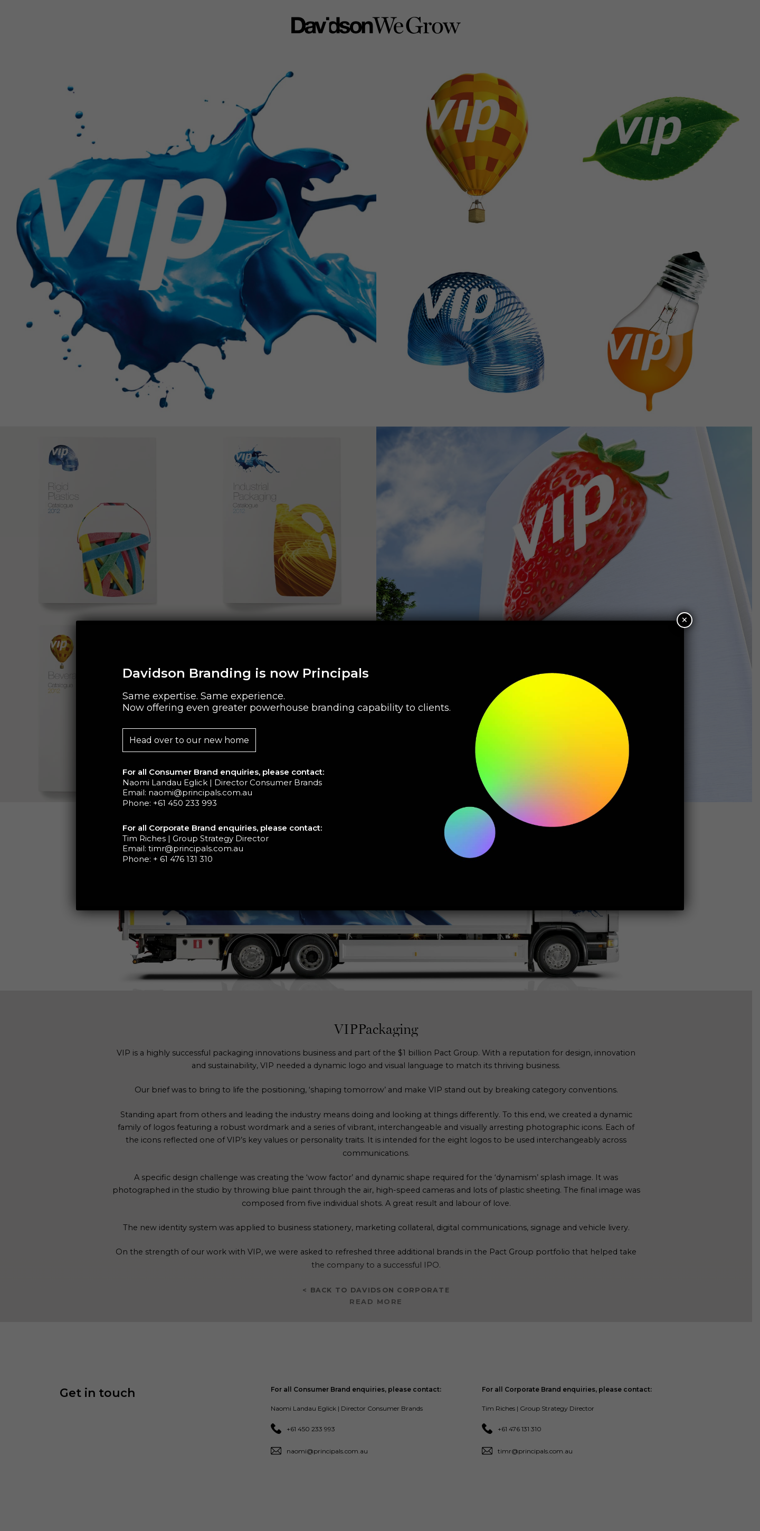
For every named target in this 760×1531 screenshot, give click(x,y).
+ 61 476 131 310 (183, 859)
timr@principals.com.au (195, 848)
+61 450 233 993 (185, 803)
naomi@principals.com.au (200, 792)
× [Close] (684, 619)
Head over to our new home (189, 740)
